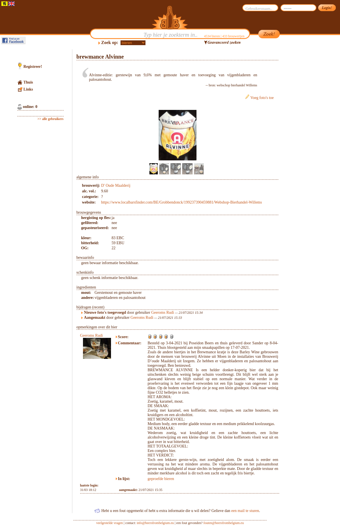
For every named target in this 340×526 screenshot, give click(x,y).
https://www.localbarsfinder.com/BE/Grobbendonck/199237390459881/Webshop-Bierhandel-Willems (181, 202)
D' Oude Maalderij (115, 185)
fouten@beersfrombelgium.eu (223, 523)
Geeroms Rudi (162, 312)
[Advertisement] (305, 133)
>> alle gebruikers (51, 119)
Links (28, 89)
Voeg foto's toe (262, 98)
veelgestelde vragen (109, 523)
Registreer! (33, 66)
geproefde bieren (161, 479)
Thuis (28, 82)
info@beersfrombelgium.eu (155, 523)
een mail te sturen (245, 511)
